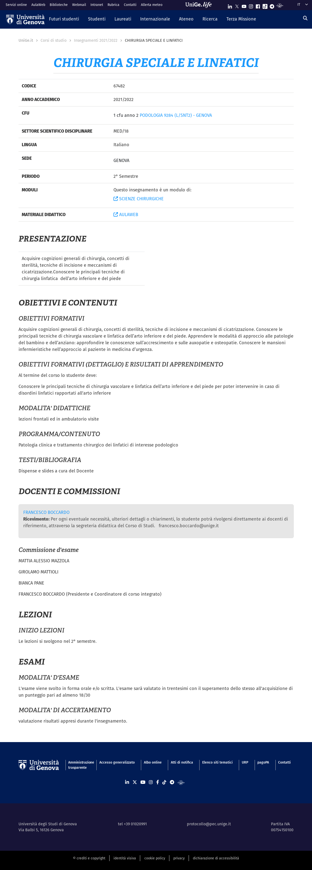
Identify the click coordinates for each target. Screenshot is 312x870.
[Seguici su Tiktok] (265, 5)
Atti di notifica (182, 762)
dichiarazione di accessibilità (216, 858)
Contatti (130, 4)
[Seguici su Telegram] (272, 5)
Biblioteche (59, 4)
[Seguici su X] (237, 5)
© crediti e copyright (89, 858)
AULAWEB (125, 214)
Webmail (79, 4)
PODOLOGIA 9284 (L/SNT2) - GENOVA (176, 115)
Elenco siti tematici (217, 762)
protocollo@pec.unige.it (209, 824)
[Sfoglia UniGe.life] (200, 5)
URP (245, 762)
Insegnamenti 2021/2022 (95, 40)
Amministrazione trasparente (79, 765)
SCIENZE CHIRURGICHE (138, 199)
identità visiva (124, 858)
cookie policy (154, 858)
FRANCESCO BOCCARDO (46, 512)
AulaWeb (38, 4)
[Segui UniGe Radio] (279, 5)
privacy (179, 858)
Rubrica (113, 4)
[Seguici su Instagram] (251, 5)
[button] (64, 19)
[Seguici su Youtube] (244, 5)
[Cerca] (305, 18)
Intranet (96, 4)
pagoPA (263, 762)
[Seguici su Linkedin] (230, 5)
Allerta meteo (151, 4)
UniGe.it (26, 40)
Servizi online (16, 4)
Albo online (153, 762)
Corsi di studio (54, 40)
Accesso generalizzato (117, 762)
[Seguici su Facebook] (258, 5)
